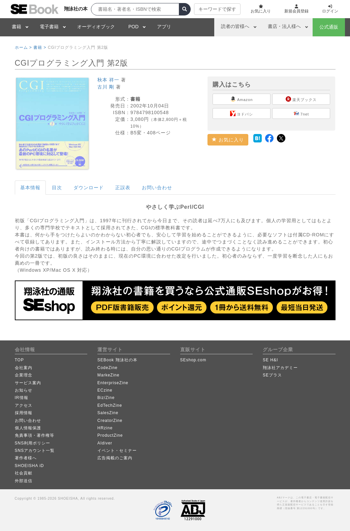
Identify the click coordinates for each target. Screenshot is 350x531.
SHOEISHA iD (29, 465)
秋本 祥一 (108, 79)
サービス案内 (28, 382)
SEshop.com (193, 360)
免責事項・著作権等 (34, 435)
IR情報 (21, 397)
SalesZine (107, 412)
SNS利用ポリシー (33, 443)
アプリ (164, 26)
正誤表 (122, 187)
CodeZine (107, 367)
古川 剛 (105, 87)
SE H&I (270, 360)
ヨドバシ (241, 113)
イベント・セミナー (117, 450)
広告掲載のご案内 (114, 458)
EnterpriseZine (112, 382)
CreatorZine (109, 420)
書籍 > (39, 47)
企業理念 (23, 375)
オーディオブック (96, 26)
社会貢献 (23, 473)
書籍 (16, 26)
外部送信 (23, 480)
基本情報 (30, 187)
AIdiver (104, 443)
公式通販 (328, 27)
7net (301, 113)
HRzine (105, 428)
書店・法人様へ (284, 26)
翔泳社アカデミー (280, 367)
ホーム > (23, 47)
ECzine (105, 390)
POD (133, 26)
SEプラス (272, 375)
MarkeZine (108, 375)
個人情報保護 (28, 428)
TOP (19, 360)
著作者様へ (26, 458)
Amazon (241, 99)
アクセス (23, 405)
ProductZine (110, 435)
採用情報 (23, 412)
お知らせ (23, 390)
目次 (57, 187)
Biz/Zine (106, 397)
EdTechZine (109, 405)
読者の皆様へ (235, 26)
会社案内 (23, 367)
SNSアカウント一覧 (35, 450)
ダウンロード (88, 187)
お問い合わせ (157, 187)
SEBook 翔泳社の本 (117, 360)
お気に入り (228, 139)
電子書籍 (49, 26)
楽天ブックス (301, 99)
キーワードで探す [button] (217, 9)
